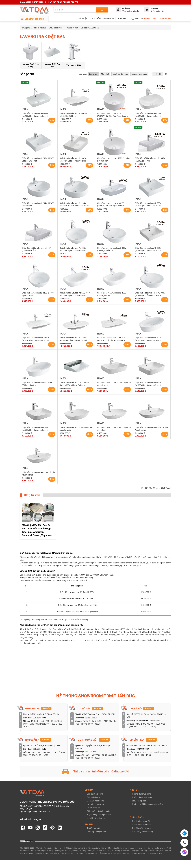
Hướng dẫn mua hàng (141, 794)
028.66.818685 (39, 749)
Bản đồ (46, 708)
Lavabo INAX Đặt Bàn (90, 28)
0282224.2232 (142, 749)
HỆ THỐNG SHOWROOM (103, 18)
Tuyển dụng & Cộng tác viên (99, 814)
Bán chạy (93, 74)
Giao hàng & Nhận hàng (142, 831)
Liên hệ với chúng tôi (96, 818)
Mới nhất (105, 74)
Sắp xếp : (83, 74)
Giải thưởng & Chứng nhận (98, 811)
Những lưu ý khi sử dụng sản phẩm (147, 804)
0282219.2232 (91, 752)
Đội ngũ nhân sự (94, 797)
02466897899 (142, 720)
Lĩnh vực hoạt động (95, 801)
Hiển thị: (157, 74)
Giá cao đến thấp (139, 74)
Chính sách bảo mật (141, 821)
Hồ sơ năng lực (93, 808)
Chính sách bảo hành (141, 824)
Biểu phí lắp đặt (139, 801)
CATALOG (122, 18)
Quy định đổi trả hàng (141, 828)
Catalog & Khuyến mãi (96, 831)
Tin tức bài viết (93, 828)
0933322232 (150, 18)
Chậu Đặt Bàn (72, 28)
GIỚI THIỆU (83, 18)
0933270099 (155, 720)
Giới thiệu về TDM (95, 794)
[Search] (102, 10)
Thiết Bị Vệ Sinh (39, 28)
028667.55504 (91, 718)
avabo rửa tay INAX (39, 625)
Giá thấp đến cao (120, 74)
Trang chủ (26, 28)
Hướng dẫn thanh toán (142, 797)
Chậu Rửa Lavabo (56, 28)
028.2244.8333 (39, 718)
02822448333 (164, 18)
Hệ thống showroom (96, 804)
